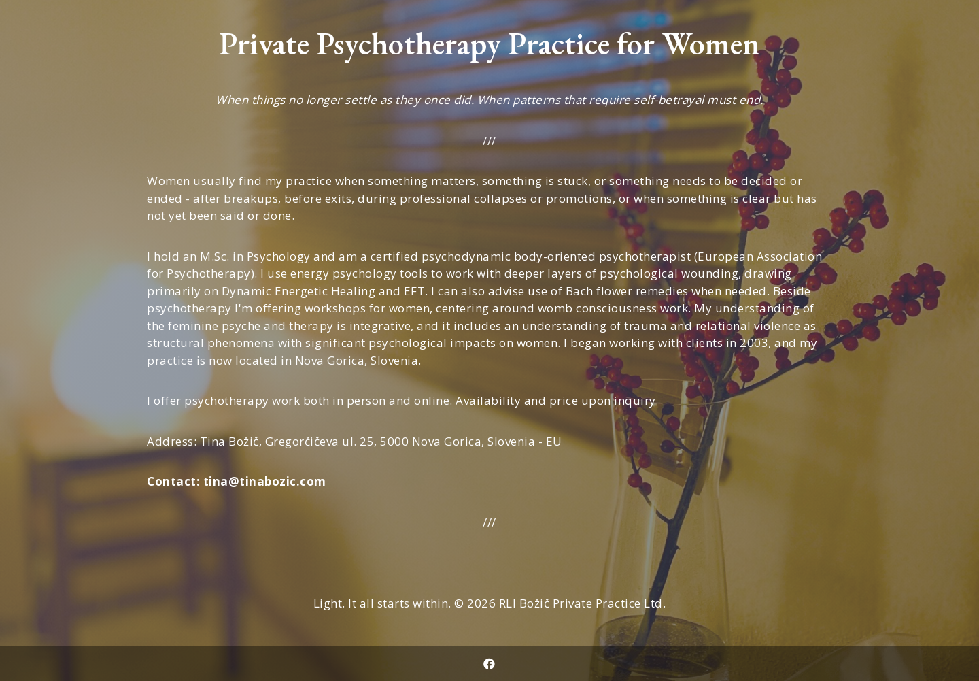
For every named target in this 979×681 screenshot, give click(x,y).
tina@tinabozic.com (264, 481)
